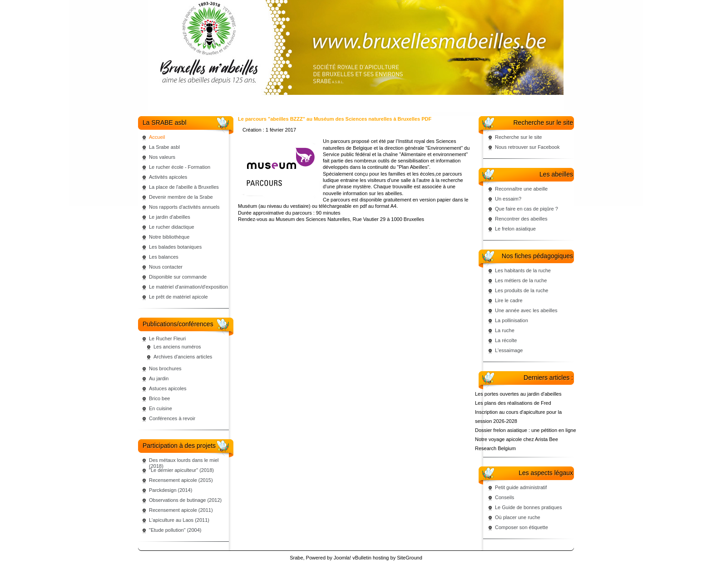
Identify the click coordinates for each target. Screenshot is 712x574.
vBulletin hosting (370, 557)
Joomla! (342, 557)
